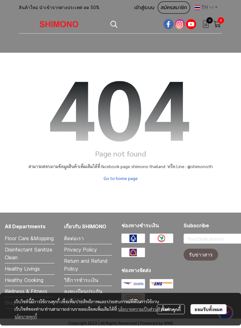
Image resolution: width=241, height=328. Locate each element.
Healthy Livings (22, 269)
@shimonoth (200, 166)
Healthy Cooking (24, 280)
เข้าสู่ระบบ (144, 7)
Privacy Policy (80, 249)
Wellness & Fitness (26, 291)
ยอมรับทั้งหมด (208, 309)
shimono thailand (148, 166)
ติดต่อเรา (74, 238)
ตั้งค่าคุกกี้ (171, 309)
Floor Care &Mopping (29, 238)
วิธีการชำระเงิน (81, 280)
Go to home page (121, 178)
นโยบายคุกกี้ (25, 316)
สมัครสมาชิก (174, 7)
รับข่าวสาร (201, 254)
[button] (206, 7)
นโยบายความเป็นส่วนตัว (140, 309)
